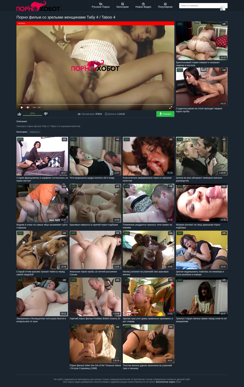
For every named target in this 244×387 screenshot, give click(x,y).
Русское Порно (101, 5)
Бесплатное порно (165, 382)
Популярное (165, 5)
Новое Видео (143, 5)
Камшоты (34, 132)
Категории (123, 5)
